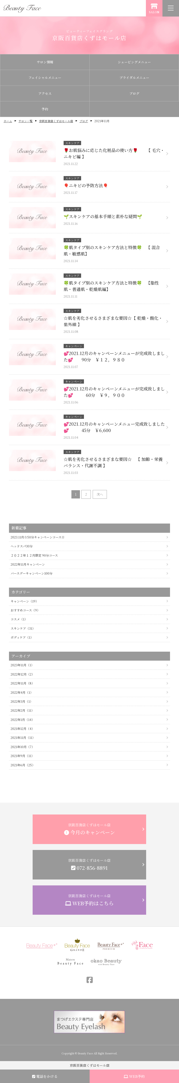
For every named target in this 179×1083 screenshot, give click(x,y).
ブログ (134, 93)
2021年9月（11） (22, 756)
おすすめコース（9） (25, 610)
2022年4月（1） (22, 692)
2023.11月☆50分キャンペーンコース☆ (38, 537)
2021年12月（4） (23, 728)
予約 (45, 109)
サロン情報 (45, 62)
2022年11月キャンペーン (28, 564)
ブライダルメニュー (134, 77)
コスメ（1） (19, 619)
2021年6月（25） (23, 765)
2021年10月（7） (23, 747)
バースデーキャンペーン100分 (31, 573)
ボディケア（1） (22, 637)
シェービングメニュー (134, 62)
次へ (99, 494)
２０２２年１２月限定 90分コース (34, 555)
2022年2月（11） (22, 710)
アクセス (45, 93)
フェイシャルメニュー (44, 77)
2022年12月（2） (23, 674)
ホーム (8, 121)
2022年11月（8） (23, 683)
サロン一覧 (25, 121)
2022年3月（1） (22, 701)
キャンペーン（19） (25, 601)
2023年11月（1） (22, 665)
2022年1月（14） (23, 719)
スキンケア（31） (23, 628)
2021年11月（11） (23, 737)
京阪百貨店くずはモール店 (56, 121)
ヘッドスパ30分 (22, 546)
